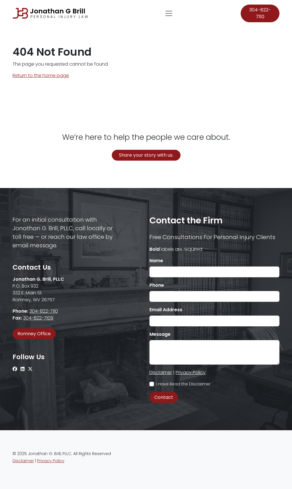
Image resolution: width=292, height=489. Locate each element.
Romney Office (34, 333)
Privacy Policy (191, 372)
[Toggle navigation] (169, 13)
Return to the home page (41, 75)
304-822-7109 (38, 318)
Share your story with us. (146, 155)
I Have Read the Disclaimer (184, 384)
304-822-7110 (260, 13)
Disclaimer (160, 372)
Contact (163, 397)
